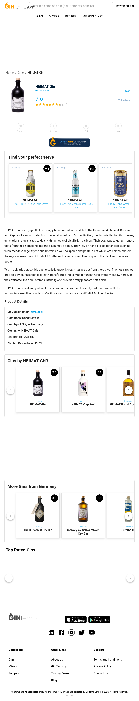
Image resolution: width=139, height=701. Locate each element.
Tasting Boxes (60, 673)
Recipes (14, 673)
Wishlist (20, 131)
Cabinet (53, 131)
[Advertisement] (69, 448)
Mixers (13, 666)
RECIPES (70, 16)
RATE (86, 131)
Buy (118, 131)
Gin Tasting (58, 666)
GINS (39, 16)
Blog (54, 680)
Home (10, 72)
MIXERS (54, 16)
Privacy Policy (102, 666)
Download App (125, 6)
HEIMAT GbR (29, 330)
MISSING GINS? (92, 16)
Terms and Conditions (108, 659)
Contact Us (101, 673)
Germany (37, 324)
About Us (57, 659)
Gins (21, 72)
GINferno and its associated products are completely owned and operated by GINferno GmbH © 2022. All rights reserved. (69, 692)
